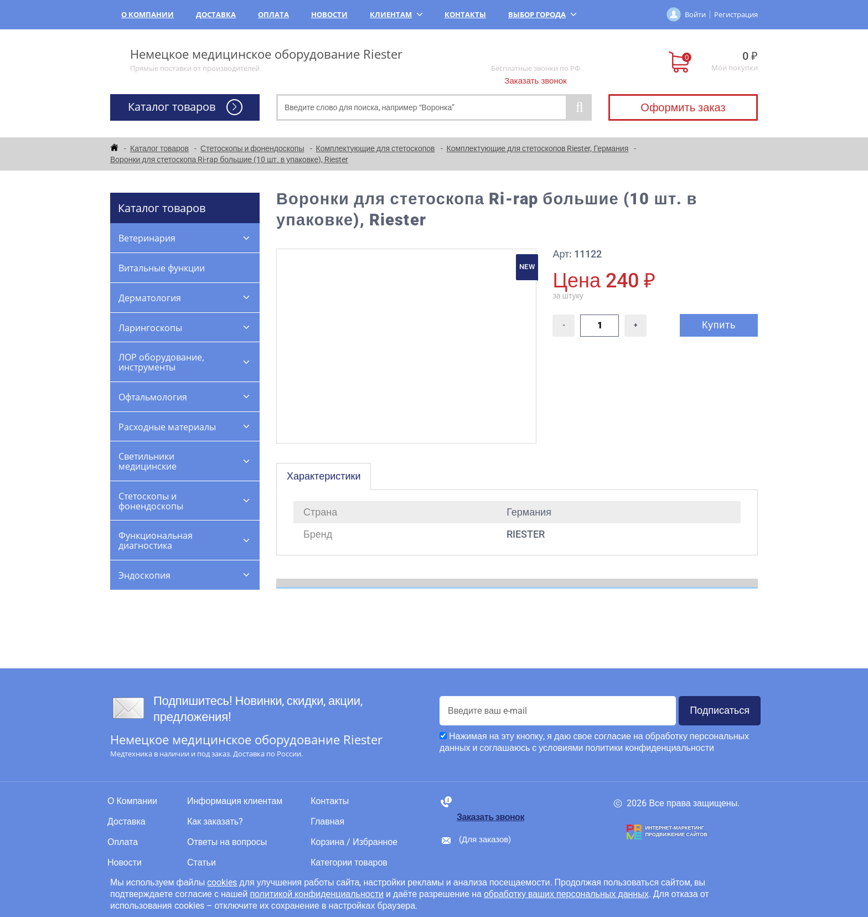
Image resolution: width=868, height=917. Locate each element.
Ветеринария (146, 238)
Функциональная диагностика (155, 540)
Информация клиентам (234, 801)
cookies (222, 882)
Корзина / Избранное (354, 842)
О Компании (147, 14)
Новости (329, 14)
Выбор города (542, 14)
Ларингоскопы (150, 328)
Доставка (216, 14)
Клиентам (396, 14)
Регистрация (736, 14)
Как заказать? (215, 822)
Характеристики (323, 476)
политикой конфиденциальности (317, 894)
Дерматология (149, 298)
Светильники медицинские (147, 461)
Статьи (201, 863)
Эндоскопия (144, 575)
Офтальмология (152, 397)
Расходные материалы (167, 427)
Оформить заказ (682, 107)
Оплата (273, 14)
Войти (695, 14)
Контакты (465, 14)
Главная (327, 822)
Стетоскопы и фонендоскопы (150, 501)
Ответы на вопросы (227, 842)
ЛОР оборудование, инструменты (161, 362)
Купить (719, 325)
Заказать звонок (535, 81)
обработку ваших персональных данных (566, 894)
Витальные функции (161, 268)
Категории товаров (349, 863)
